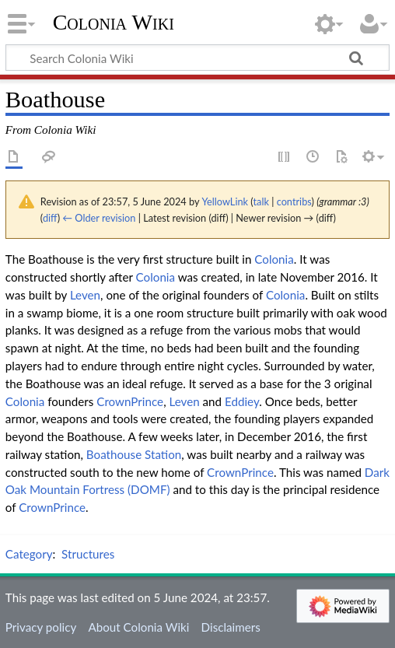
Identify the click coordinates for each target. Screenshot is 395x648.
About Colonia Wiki (138, 627)
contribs (294, 201)
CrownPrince (129, 401)
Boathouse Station (133, 454)
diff (50, 218)
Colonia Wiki (113, 22)
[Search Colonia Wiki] (197, 57)
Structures (87, 554)
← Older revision (98, 218)
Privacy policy (40, 627)
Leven (85, 295)
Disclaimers (230, 627)
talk (261, 201)
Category (29, 554)
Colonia (273, 259)
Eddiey (242, 401)
